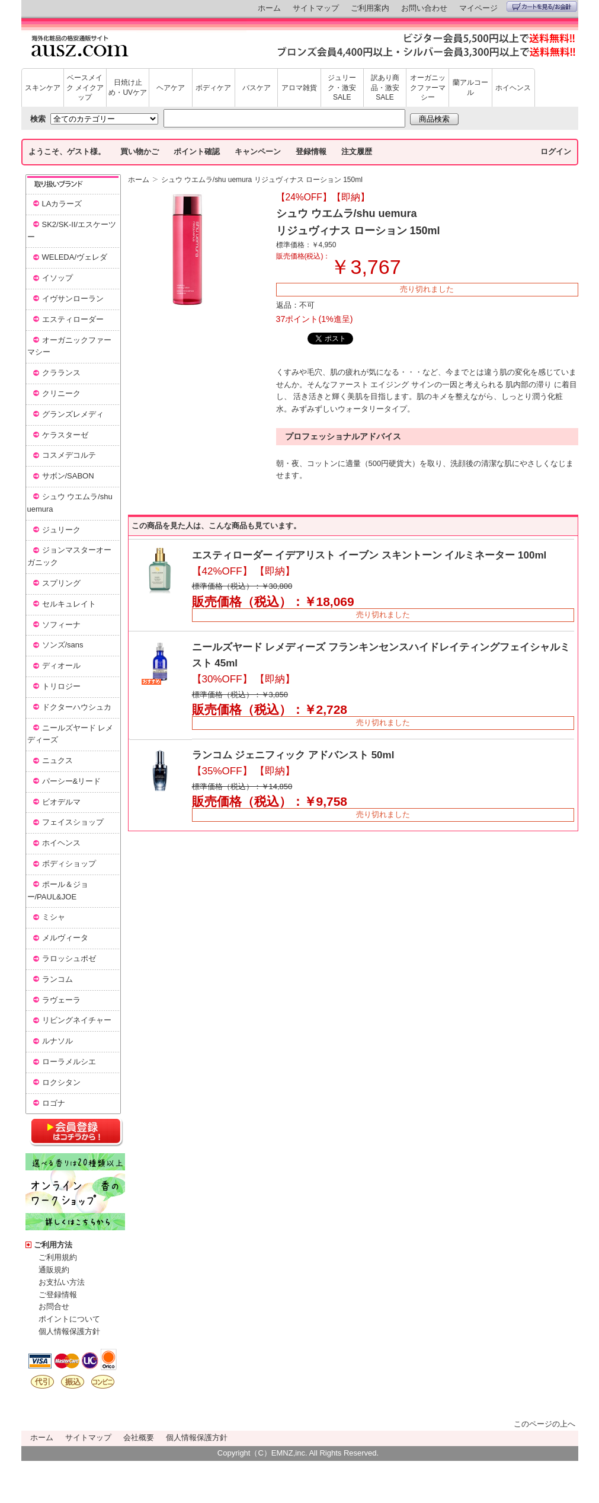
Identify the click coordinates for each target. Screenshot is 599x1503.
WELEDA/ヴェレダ (75, 257)
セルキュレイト (69, 603)
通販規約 (54, 1269)
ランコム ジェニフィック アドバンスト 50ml (293, 755)
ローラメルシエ (69, 1061)
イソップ (57, 277)
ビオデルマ (61, 801)
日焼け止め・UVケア (127, 87)
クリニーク (61, 393)
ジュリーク (61, 529)
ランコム (57, 979)
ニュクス (57, 760)
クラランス (61, 372)
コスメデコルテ (69, 455)
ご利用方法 (53, 1244)
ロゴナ (53, 1103)
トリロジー (61, 686)
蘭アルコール (470, 87)
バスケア (256, 88)
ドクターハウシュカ (76, 707)
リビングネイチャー (76, 1020)
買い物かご (139, 151)
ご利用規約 (58, 1257)
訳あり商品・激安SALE (385, 88)
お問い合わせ (424, 8)
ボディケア (213, 88)
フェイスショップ (73, 822)
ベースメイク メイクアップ (85, 88)
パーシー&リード (71, 781)
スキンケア (42, 88)
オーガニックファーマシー (428, 88)
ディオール (61, 665)
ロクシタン (61, 1082)
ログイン (555, 151)
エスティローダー (73, 319)
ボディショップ (69, 863)
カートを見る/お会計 (542, 6)
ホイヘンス (513, 88)
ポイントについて (69, 1318)
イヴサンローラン (73, 298)
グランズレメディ (73, 414)
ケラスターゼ (65, 434)
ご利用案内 (370, 8)
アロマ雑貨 (299, 88)
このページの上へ (544, 1423)
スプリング (61, 583)
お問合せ (54, 1306)
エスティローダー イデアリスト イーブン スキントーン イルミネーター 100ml (369, 555)
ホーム (269, 8)
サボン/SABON (68, 475)
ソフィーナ (61, 624)
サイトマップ (316, 8)
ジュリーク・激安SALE (342, 88)
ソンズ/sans (63, 644)
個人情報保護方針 (69, 1331)
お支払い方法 (62, 1282)
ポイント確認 (197, 151)
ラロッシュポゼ (69, 958)
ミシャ (53, 916)
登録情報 (311, 151)
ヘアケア (170, 88)
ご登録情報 (58, 1294)
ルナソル (57, 1040)
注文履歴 (356, 151)
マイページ (478, 8)
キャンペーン (258, 151)
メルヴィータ (65, 937)
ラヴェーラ (61, 999)
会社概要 (138, 1437)
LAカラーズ (62, 203)
